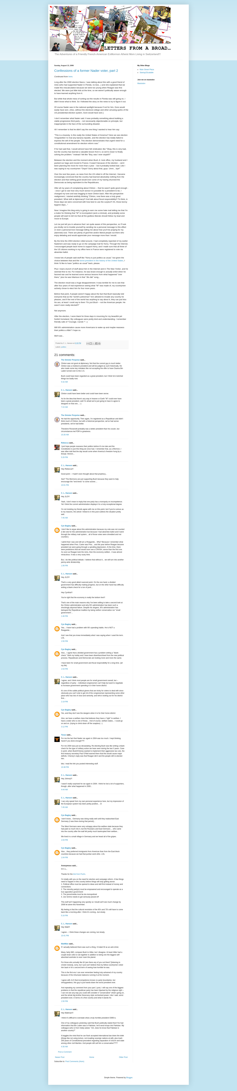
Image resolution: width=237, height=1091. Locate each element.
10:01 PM (65, 485)
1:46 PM (64, 616)
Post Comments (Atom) (74, 1061)
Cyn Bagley (66, 526)
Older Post (123, 1057)
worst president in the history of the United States (101, 260)
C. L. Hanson (66, 390)
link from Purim (79, 874)
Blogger (129, 1078)
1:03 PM (64, 840)
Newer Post (59, 1057)
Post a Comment (64, 1052)
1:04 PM (64, 857)
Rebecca (64, 443)
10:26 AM (65, 435)
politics (63, 347)
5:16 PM (64, 916)
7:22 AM (64, 407)
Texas (63, 735)
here (70, 76)
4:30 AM (64, 1047)
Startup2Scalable (146, 72)
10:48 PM (65, 767)
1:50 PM (64, 641)
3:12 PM (64, 727)
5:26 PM (64, 457)
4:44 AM (64, 790)
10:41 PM (65, 936)
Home (91, 1057)
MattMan (64, 944)
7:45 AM (64, 518)
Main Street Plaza (147, 69)
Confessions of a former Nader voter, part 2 (86, 71)
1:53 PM (64, 669)
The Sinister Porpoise (70, 360)
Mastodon (141, 83)
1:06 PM (64, 566)
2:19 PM (64, 702)
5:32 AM (64, 382)
